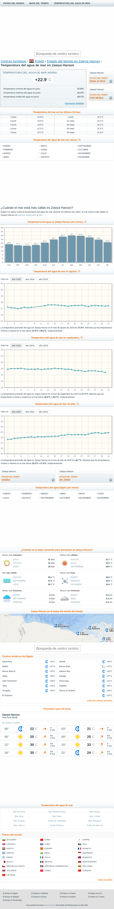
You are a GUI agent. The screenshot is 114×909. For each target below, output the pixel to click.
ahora (11, 478)
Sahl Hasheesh (9, 681)
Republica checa (16, 866)
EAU (84, 844)
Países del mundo (13, 3)
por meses (99, 96)
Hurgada (6, 690)
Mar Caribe (94, 816)
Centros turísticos (13, 61)
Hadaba (63, 686)
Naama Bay (64, 671)
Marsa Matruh (8, 671)
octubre (83, 149)
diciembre (84, 157)
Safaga (62, 676)
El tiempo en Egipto (10, 893)
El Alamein (7, 695)
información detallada (74, 103)
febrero (8, 149)
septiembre (84, 146)
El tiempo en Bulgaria (11, 897)
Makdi (5, 666)
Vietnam (11, 875)
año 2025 (16, 279)
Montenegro (89, 862)
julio (44, 153)
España (48, 848)
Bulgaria (11, 840)
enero (7, 146)
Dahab (62, 661)
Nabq (4, 676)
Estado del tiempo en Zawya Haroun (73, 61)
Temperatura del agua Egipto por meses (57, 487)
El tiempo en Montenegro (12, 900)
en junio (68, 478)
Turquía (86, 870)
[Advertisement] (57, 28)
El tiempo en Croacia (96, 897)
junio (44, 149)
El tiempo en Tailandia (39, 893)
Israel (9, 857)
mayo (44, 146)
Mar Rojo (19, 816)
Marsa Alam (64, 666)
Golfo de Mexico (95, 825)
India (47, 853)
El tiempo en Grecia (38, 897)
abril (6, 157)
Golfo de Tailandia (57, 821)
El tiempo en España (68, 897)
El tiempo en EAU (95, 893)
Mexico (48, 862)
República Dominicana (56, 866)
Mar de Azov (19, 811)
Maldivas (87, 857)
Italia (47, 857)
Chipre (86, 840)
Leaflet (101, 641)
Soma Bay (64, 681)
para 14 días (99, 79)
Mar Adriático (94, 821)
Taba (4, 686)
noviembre (84, 153)
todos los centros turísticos (99, 700)
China (48, 840)
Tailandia (11, 870)
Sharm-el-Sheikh (67, 690)
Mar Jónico (19, 825)
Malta (10, 862)
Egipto (39, 61)
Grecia (10, 853)
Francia (86, 848)
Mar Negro (95, 811)
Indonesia (87, 853)
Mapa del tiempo (39, 3)
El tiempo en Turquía (68, 893)
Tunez (48, 870)
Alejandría (7, 661)
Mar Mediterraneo (57, 811)
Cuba (47, 844)
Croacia (11, 844)
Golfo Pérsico (57, 825)
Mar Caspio (19, 821)
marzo (7, 153)
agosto (45, 157)
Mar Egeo (57, 816)
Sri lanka (87, 866)
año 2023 (43, 279)
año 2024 (29, 279)
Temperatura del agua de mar (72, 3)
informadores (50, 905)
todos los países (105, 879)
